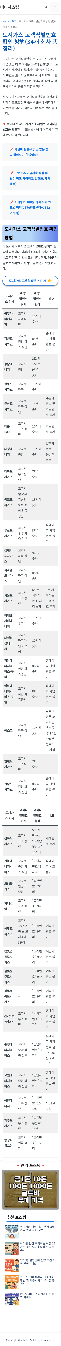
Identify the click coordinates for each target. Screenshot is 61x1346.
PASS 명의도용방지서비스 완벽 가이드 (37, 1295)
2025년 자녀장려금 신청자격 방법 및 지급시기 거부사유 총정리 (37, 1280)
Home (6, 21)
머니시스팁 (9, 7)
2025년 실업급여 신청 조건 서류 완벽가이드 (37, 1261)
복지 (14, 21)
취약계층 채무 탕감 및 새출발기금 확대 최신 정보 (37, 1228)
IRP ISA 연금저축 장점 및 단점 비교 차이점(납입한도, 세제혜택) (30, 178)
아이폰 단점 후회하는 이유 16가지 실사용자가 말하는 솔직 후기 (37, 1246)
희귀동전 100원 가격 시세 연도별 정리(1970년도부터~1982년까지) (30, 207)
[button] (45, 7)
